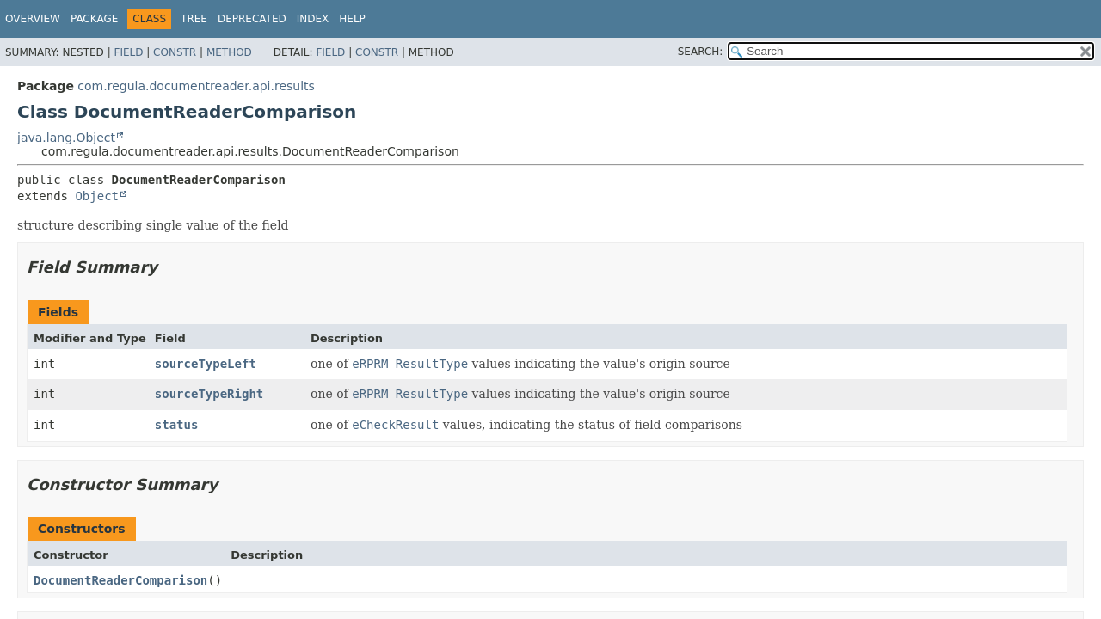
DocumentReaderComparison (120, 580)
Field (128, 52)
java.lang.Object (66, 137)
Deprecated (252, 19)
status (177, 425)
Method (229, 52)
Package (94, 19)
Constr (174, 52)
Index (313, 19)
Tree (194, 19)
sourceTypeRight (209, 394)
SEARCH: (700, 52)
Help (352, 19)
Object (97, 196)
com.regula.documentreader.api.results (196, 86)
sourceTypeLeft (205, 364)
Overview (32, 19)
